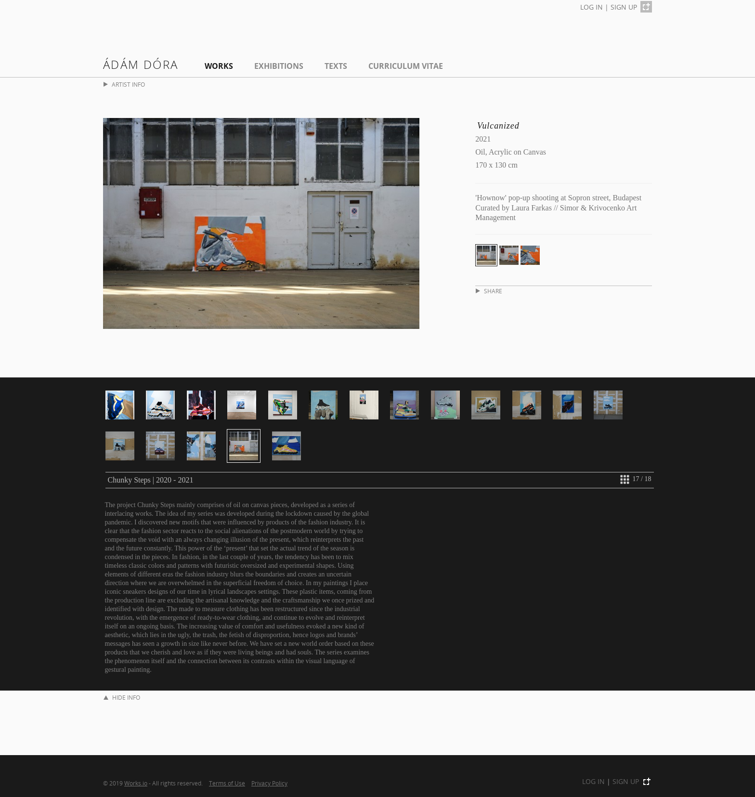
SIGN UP (624, 7)
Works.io (135, 783)
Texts (336, 66)
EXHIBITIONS (278, 66)
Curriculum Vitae (405, 66)
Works (219, 66)
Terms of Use (227, 783)
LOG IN (591, 7)
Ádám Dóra (141, 64)
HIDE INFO (122, 697)
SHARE (489, 291)
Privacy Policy (269, 783)
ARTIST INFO (124, 84)
